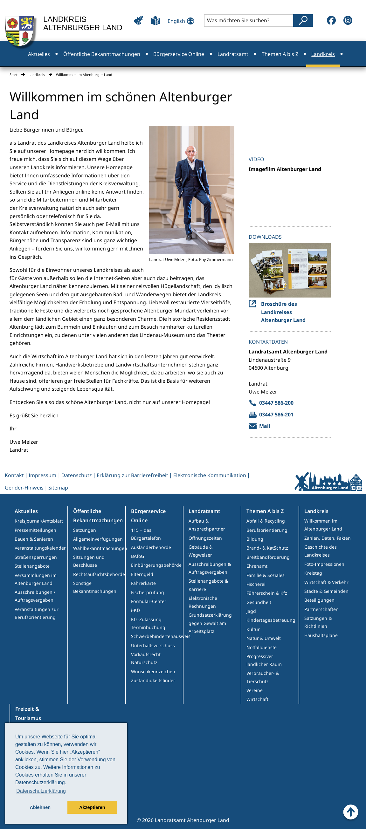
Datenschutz (76, 475)
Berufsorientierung (266, 530)
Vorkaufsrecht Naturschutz (146, 658)
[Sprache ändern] (179, 20)
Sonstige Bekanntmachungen (94, 587)
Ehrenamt (256, 566)
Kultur (253, 629)
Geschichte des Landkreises (320, 551)
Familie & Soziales (265, 575)
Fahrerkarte (143, 583)
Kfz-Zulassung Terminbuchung (148, 623)
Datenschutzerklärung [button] (41, 791)
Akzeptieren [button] (92, 807)
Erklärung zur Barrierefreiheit (132, 475)
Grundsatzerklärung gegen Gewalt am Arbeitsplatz (210, 623)
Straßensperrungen (36, 557)
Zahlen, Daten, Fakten (327, 538)
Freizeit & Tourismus (28, 713)
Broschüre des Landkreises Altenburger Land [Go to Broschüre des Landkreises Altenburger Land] (283, 312)
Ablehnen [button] (40, 807)
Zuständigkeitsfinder (153, 680)
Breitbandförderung (268, 557)
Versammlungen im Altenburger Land (36, 579)
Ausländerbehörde (151, 547)
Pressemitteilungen (35, 530)
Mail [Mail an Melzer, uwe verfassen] (264, 425)
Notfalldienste (261, 647)
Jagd (251, 611)
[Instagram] (348, 20)
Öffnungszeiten (205, 538)
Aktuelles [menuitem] (39, 54)
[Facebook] (331, 20)
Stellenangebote (32, 566)
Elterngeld (142, 574)
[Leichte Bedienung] (138, 20)
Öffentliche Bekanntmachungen (98, 516)
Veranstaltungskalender (40, 548)
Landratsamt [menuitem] (233, 54)
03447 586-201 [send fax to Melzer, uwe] (276, 414)
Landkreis (37, 74)
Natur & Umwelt (263, 638)
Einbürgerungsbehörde (156, 565)
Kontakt (14, 475)
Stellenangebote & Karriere (208, 585)
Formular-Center (148, 601)
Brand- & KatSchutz (267, 548)
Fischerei (256, 584)
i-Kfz (136, 610)
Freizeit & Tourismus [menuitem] (183, 80)
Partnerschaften (321, 609)
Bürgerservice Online (148, 516)
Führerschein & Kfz (266, 593)
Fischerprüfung (147, 592)
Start (13, 74)
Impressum (42, 475)
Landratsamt (204, 511)
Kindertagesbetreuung (270, 620)
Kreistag (313, 573)
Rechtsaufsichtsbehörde (99, 574)
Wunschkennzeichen (153, 671)
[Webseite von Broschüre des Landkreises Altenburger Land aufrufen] (290, 270)
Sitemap (58, 487)
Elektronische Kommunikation (209, 475)
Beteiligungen (319, 600)
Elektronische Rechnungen (203, 602)
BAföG (137, 556)
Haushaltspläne (321, 635)
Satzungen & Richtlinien (318, 622)
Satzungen (84, 530)
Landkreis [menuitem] (323, 54)
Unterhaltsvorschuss (153, 645)
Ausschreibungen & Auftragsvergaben (210, 568)
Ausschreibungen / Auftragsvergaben (35, 596)
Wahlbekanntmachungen (99, 548)
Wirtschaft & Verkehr (326, 582)
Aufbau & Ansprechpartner (207, 525)
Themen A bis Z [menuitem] (280, 54)
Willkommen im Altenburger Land (323, 525)
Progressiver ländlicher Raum (264, 660)
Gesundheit (258, 602)
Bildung (254, 539)
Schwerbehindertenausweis (157, 636)
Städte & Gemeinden (326, 591)
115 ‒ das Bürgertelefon (146, 534)
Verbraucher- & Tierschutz (262, 677)
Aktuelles (26, 511)
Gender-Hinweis (24, 487)
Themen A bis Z (265, 511)
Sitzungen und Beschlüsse (89, 561)
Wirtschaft (257, 699)
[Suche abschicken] (303, 20)
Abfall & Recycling (265, 521)
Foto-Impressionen (324, 564)
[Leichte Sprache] (155, 20)
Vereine (254, 690)
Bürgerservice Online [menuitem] (178, 54)
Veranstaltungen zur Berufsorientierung (37, 613)
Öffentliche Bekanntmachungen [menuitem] (101, 54)
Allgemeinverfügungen (98, 539)
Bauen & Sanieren (34, 539)
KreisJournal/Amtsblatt (39, 521)
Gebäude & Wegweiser (200, 551)
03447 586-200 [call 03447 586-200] (276, 402)
